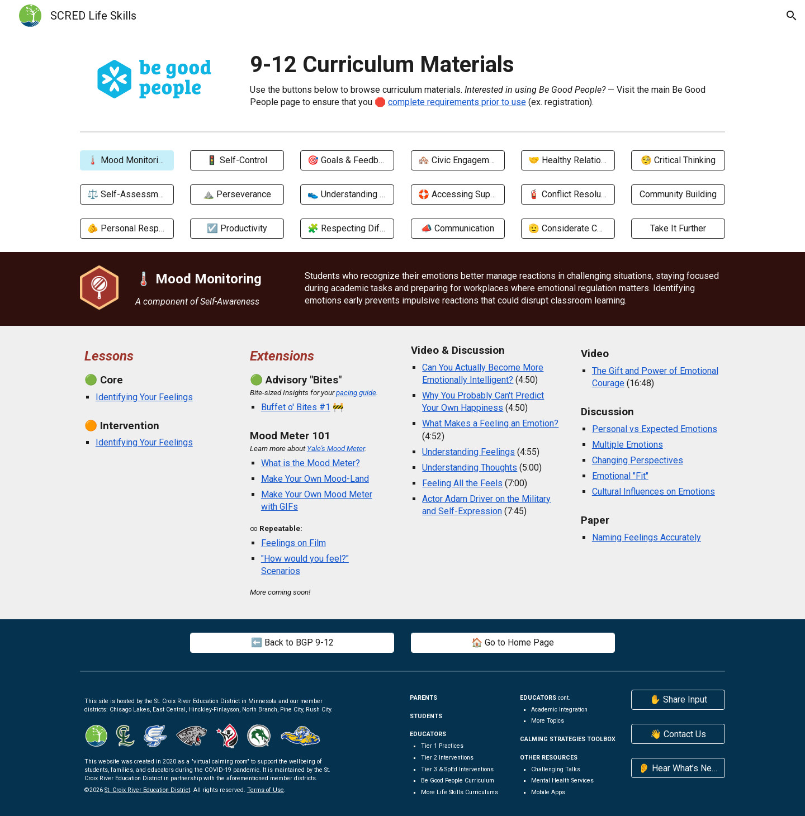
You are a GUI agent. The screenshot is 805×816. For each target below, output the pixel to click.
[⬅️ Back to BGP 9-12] (292, 642)
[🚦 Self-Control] (237, 160)
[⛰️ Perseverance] (237, 194)
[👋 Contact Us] (678, 734)
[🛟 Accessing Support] (457, 194)
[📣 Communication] (457, 228)
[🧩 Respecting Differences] (347, 228)
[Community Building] (678, 194)
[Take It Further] (678, 228)
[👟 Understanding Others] (347, 194)
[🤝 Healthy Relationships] (568, 160)
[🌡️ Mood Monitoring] (126, 160)
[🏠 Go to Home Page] (512, 642)
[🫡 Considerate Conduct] (568, 228)
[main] (485, 79)
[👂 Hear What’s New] (678, 768)
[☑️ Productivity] (237, 228)
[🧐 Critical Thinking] (678, 160)
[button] (791, 15)
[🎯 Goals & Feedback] (347, 160)
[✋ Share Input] (678, 699)
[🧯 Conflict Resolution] (568, 194)
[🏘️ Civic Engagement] (457, 160)
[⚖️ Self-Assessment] (126, 194)
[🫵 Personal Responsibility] (126, 228)
